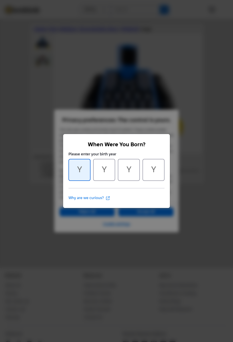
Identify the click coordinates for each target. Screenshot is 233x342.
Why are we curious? (89, 198)
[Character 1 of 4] (79, 170)
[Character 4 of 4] (154, 170)
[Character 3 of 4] (129, 170)
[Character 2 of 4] (104, 170)
